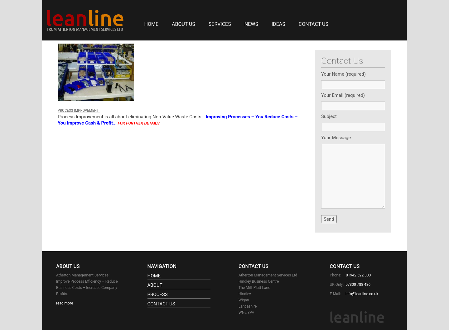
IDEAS (278, 24)
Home (151, 24)
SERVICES (220, 24)
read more (64, 303)
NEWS (251, 24)
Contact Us (313, 24)
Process (157, 294)
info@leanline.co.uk (361, 294)
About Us (183, 24)
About (154, 285)
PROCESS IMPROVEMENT (79, 110)
